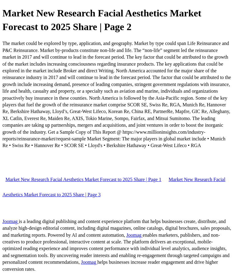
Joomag (10, 221)
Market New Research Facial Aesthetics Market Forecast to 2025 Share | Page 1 (83, 179)
